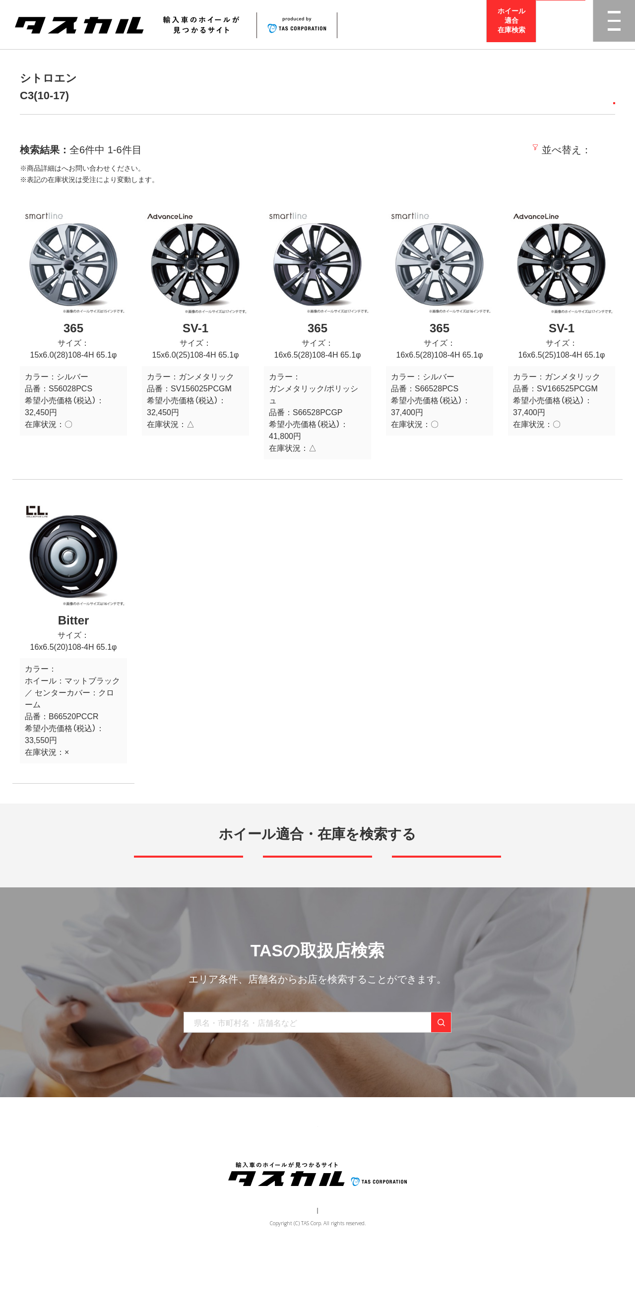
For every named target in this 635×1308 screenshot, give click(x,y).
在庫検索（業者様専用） (463, 1178)
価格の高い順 (584, 149)
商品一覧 (187, 1178)
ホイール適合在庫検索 (511, 24)
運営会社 (288, 1266)
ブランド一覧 (236, 1178)
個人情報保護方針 (335, 1266)
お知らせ (343, 1178)
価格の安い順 (516, 149)
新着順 (464, 149)
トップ (147, 1178)
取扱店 (72, 168)
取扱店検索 (561, 24)
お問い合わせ (392, 1178)
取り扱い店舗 (293, 1178)
